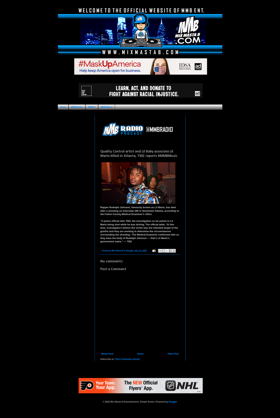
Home (63, 107)
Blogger (173, 401)
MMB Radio (77, 107)
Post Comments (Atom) (127, 359)
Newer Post (107, 354)
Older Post (173, 354)
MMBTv (92, 107)
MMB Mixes (107, 107)
